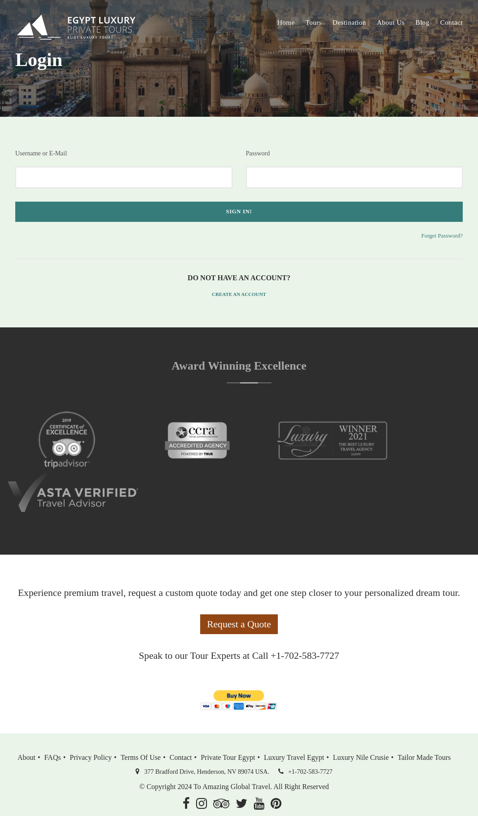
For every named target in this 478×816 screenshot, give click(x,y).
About (26, 757)
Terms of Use (141, 757)
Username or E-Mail (41, 153)
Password (258, 153)
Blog (423, 22)
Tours (314, 22)
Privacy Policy (91, 757)
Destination (349, 22)
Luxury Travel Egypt (294, 757)
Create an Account (239, 294)
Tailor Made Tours (424, 757)
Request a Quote (239, 624)
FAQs (52, 757)
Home (286, 22)
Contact (451, 22)
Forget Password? (442, 235)
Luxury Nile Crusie (361, 757)
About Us (391, 22)
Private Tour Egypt (228, 757)
